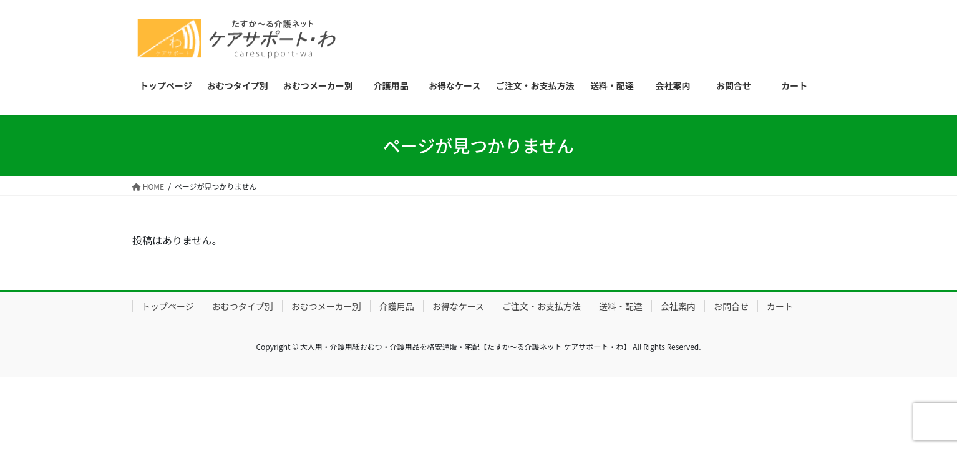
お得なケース (458, 306)
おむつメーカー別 (326, 306)
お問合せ (731, 306)
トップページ (168, 306)
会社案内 (678, 306)
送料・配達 (621, 306)
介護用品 (396, 306)
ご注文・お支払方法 (541, 306)
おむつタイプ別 (242, 306)
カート (780, 306)
